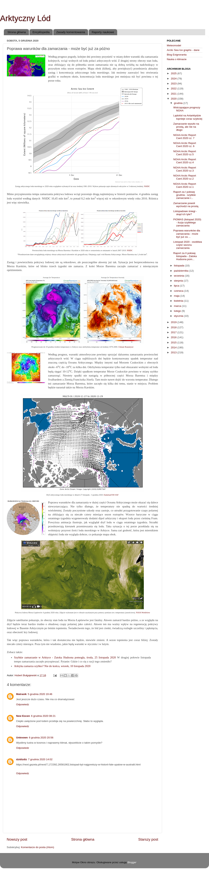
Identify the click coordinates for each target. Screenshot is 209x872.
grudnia (178, 103)
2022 (174, 88)
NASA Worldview (143, 613)
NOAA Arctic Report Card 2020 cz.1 (184, 185)
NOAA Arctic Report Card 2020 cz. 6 (184, 145)
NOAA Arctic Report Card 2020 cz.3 (184, 169)
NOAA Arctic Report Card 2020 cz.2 (184, 177)
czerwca (179, 290)
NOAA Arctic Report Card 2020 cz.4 (184, 161)
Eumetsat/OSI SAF (111, 495)
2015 (174, 342)
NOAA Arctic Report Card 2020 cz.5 (184, 153)
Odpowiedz (22, 704)
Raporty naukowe (103, 32)
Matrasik (21, 694)
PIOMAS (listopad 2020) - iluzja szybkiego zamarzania (187, 222)
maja (177, 295)
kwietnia (179, 300)
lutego (178, 310)
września (179, 275)
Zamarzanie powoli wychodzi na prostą (185, 205)
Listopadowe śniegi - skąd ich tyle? (185, 213)
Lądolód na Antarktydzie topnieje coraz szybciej (187, 117)
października (181, 270)
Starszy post (148, 839)
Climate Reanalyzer (125, 347)
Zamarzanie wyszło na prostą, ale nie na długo (186, 126)
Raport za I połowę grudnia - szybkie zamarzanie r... (184, 194)
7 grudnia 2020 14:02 (40, 759)
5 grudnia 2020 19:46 (40, 694)
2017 (174, 332)
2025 (174, 73)
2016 (174, 337)
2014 (174, 347)
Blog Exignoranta (177, 54)
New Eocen (23, 715)
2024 (174, 78)
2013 (174, 352)
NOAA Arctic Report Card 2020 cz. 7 (184, 137)
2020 (174, 98)
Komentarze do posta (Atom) (37, 847)
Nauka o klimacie (177, 59)
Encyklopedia (40, 32)
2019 (174, 322)
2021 (174, 93)
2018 (174, 327)
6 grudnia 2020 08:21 (43, 715)
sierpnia (179, 280)
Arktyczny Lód (25, 18)
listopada (179, 265)
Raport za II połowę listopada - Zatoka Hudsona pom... (185, 256)
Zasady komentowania (70, 32)
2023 (174, 83)
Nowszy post (17, 839)
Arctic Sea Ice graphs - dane (183, 50)
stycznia (179, 315)
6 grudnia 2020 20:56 (41, 737)
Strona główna (16, 32)
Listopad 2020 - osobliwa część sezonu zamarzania (187, 244)
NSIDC (147, 186)
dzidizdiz (21, 759)
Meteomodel (174, 45)
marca (178, 306)
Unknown (22, 737)
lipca (177, 285)
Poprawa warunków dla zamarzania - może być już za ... (186, 233)
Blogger (132, 862)
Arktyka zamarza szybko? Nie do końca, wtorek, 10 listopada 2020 (52, 666)
